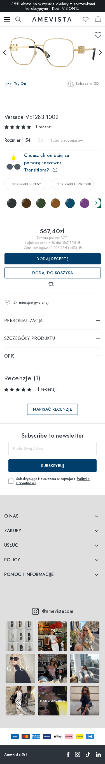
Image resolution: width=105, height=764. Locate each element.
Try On (20, 83)
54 (28, 140)
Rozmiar (12, 140)
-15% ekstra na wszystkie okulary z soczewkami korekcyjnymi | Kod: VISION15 (52, 6)
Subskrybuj (52, 465)
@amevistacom (52, 611)
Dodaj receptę (52, 259)
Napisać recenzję (52, 409)
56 (40, 140)
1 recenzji (43, 127)
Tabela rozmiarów (66, 140)
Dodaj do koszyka (52, 273)
